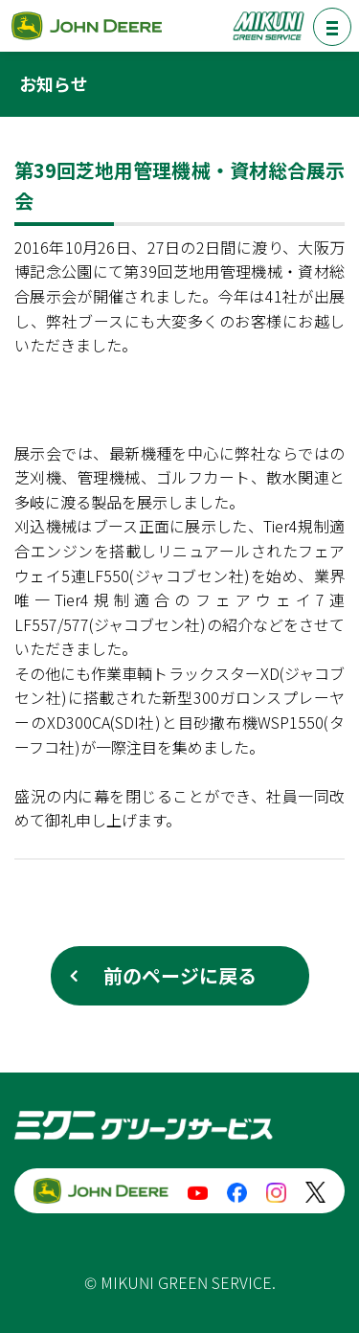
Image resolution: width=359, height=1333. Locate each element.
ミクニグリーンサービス (268, 25)
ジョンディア (86, 25)
